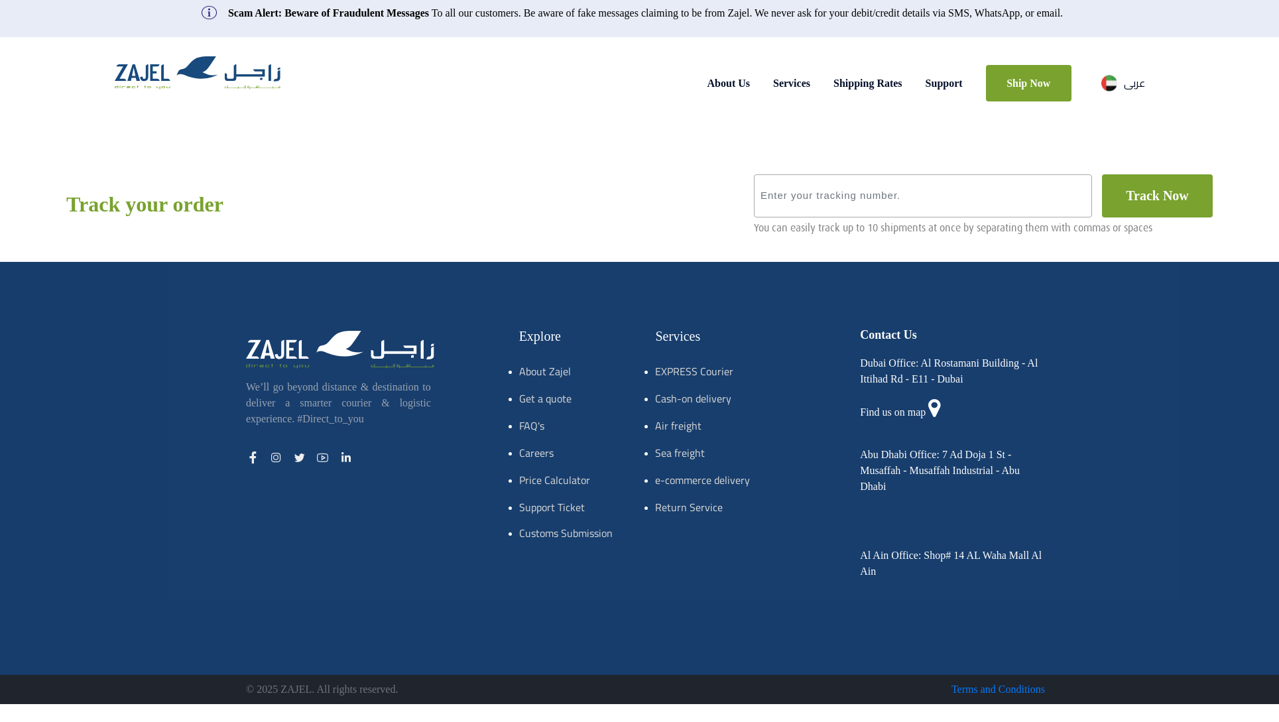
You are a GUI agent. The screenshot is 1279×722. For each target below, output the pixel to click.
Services (791, 83)
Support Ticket (552, 507)
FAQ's (531, 426)
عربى (1123, 83)
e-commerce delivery (702, 480)
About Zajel (545, 371)
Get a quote (545, 398)
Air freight (678, 426)
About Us (728, 83)
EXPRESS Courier (694, 371)
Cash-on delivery (693, 398)
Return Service (689, 507)
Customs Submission (566, 533)
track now (1157, 195)
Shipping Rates (867, 83)
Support (944, 83)
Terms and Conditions (998, 689)
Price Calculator (554, 480)
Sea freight (680, 453)
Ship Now (1028, 83)
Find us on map (893, 412)
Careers (536, 453)
